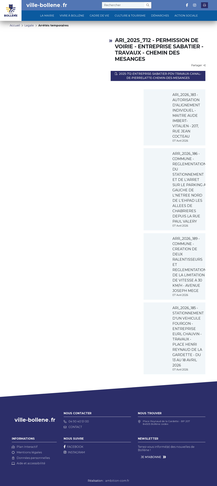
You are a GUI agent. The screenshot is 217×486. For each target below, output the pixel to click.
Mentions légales (27, 452)
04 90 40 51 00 (76, 421)
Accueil (15, 25)
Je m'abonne (151, 457)
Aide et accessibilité (28, 463)
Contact (73, 427)
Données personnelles (31, 458)
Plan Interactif (24, 446)
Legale (29, 25)
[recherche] (123, 5)
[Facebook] (73, 446)
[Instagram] (74, 452)
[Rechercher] (147, 5)
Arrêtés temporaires (53, 25)
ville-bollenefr (46, 5)
